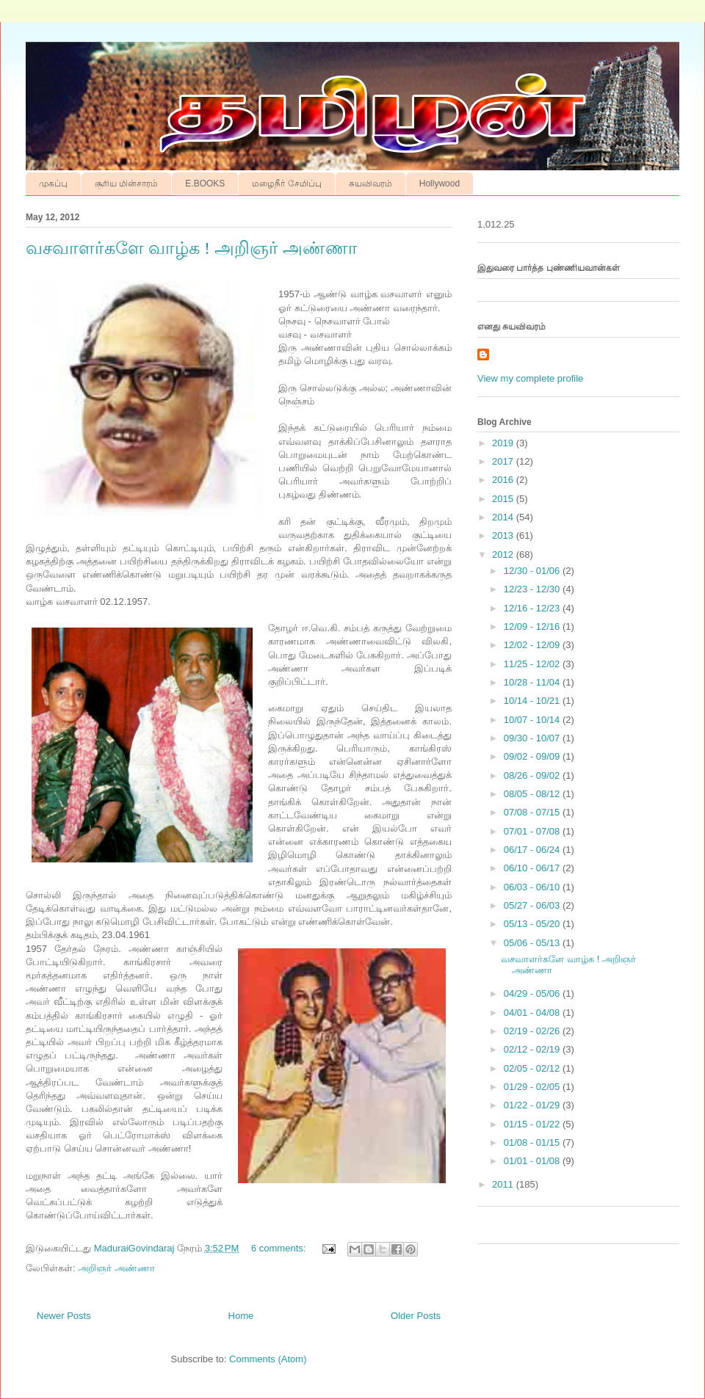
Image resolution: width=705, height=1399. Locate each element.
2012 (504, 554)
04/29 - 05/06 (533, 993)
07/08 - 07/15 (533, 812)
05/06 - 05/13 (533, 942)
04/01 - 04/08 (533, 1012)
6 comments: (279, 1248)
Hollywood (439, 183)
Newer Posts (64, 1315)
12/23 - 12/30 (533, 589)
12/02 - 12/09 (533, 644)
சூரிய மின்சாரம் (126, 183)
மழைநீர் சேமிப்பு (286, 183)
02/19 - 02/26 (533, 1030)
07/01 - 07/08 (533, 831)
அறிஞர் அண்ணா (116, 1267)
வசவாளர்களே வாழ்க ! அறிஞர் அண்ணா (192, 248)
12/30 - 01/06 (533, 570)
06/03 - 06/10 (533, 887)
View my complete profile (530, 378)
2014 (504, 517)
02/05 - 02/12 (533, 1068)
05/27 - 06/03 (533, 905)
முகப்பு (53, 183)
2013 (504, 535)
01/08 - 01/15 (533, 1142)
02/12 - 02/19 (533, 1049)
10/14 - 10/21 (533, 700)
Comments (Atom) (267, 1359)
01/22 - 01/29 (533, 1105)
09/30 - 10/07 (533, 738)
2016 (504, 479)
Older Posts (416, 1315)
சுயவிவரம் (370, 183)
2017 (504, 461)
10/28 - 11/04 (533, 682)
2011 (504, 1184)
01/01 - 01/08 (533, 1160)
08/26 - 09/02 (533, 775)
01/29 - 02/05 (533, 1086)
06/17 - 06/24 (533, 849)
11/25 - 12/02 (533, 663)
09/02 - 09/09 (533, 756)
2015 (504, 498)
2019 (504, 442)
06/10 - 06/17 (533, 867)
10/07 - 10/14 (533, 719)
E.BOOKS (205, 183)
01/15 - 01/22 (533, 1124)
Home (241, 1315)
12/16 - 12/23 (533, 608)
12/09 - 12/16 (533, 626)
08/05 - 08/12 (533, 793)
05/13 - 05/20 (533, 923)
